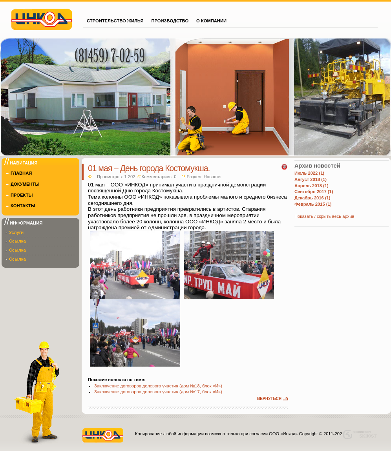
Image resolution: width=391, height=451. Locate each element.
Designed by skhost (362, 434)
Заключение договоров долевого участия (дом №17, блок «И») (158, 391)
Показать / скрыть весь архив (324, 216)
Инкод (41, 18)
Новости (212, 176)
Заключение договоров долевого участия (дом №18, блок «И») (158, 385)
